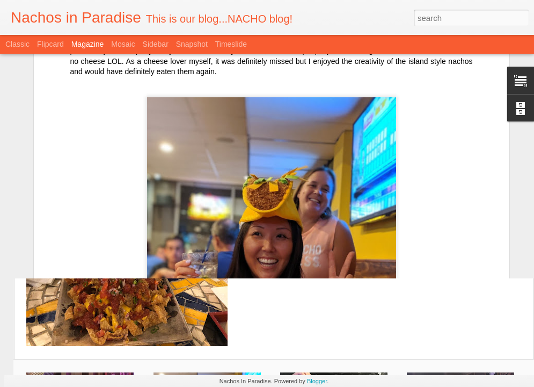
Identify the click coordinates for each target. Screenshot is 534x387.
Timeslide (231, 44)
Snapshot (192, 44)
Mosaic (123, 44)
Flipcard (50, 44)
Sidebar (156, 44)
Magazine (87, 44)
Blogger (317, 381)
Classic (17, 44)
